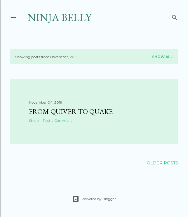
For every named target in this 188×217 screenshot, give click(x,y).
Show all (162, 57)
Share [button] (34, 120)
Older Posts (162, 163)
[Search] (174, 16)
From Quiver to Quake (71, 111)
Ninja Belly (59, 17)
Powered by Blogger (94, 198)
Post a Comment (57, 120)
